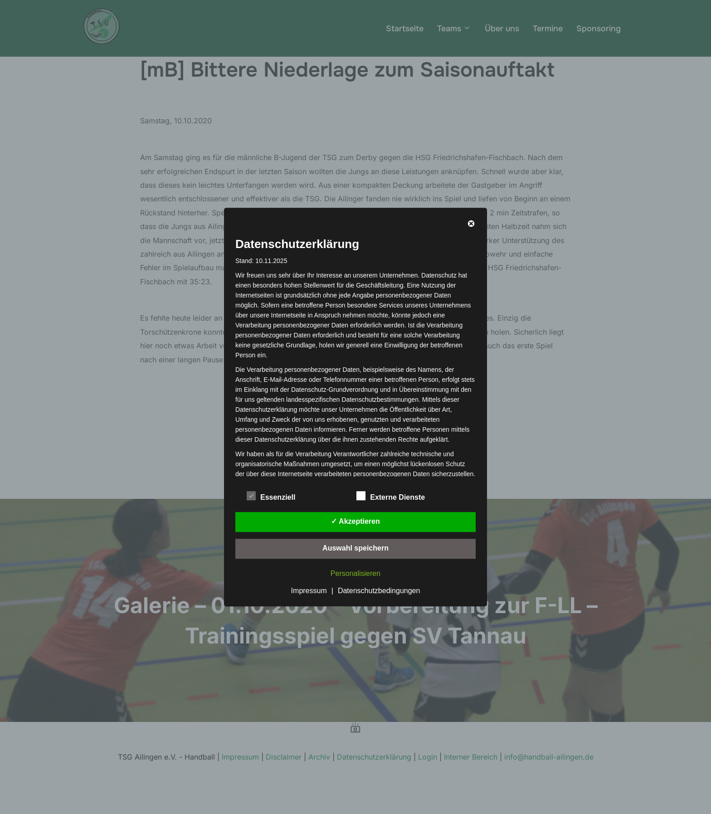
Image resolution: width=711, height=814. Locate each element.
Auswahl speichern (355, 548)
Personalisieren (355, 573)
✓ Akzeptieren (355, 521)
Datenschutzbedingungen (379, 591)
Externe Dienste (390, 495)
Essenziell (271, 495)
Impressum (309, 591)
